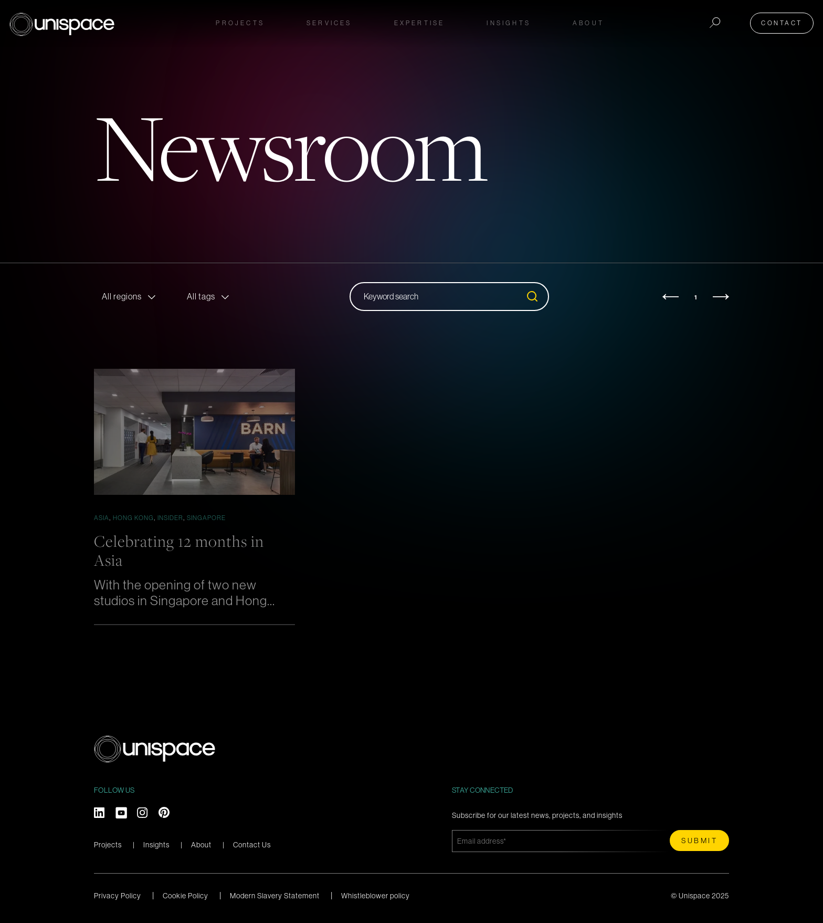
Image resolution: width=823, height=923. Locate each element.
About (201, 844)
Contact (783, 22)
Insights (156, 844)
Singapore (206, 518)
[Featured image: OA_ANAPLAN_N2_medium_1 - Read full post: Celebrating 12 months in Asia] (194, 432)
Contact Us (252, 844)
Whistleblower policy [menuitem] (375, 895)
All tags (201, 296)
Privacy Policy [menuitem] (117, 895)
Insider (170, 518)
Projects (240, 22)
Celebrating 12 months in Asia (182, 550)
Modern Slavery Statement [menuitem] (275, 895)
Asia (101, 518)
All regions (122, 296)
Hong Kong (133, 518)
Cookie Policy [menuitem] (185, 895)
